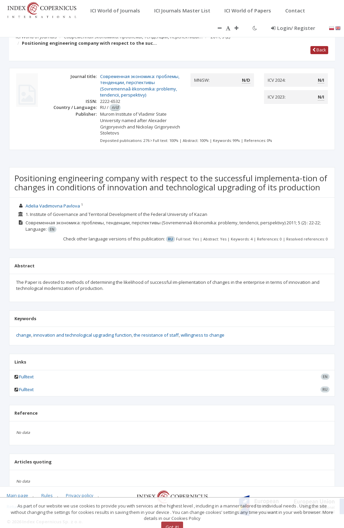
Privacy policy (79, 495)
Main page (17, 495)
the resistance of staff (156, 335)
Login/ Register (293, 28)
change (23, 335)
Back (319, 50)
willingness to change (202, 335)
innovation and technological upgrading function (82, 335)
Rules (47, 495)
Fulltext (26, 377)
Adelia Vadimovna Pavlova (53, 206)
